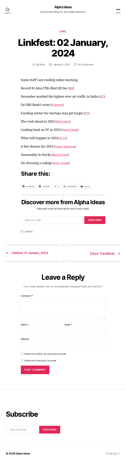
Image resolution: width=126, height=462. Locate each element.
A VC (63, 139)
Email (68, 325)
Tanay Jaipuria (65, 147)
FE (87, 114)
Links (63, 32)
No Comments (86, 65)
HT (102, 97)
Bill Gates (63, 122)
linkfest (29, 232)
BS (71, 89)
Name (25, 325)
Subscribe (95, 220)
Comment (27, 296)
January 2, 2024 (61, 65)
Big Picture (60, 155)
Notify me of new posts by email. (40, 360)
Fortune (57, 105)
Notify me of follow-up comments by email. (45, 354)
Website (25, 339)
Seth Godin (62, 164)
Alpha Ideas (63, 7)
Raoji (41, 65)
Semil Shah (70, 130)
